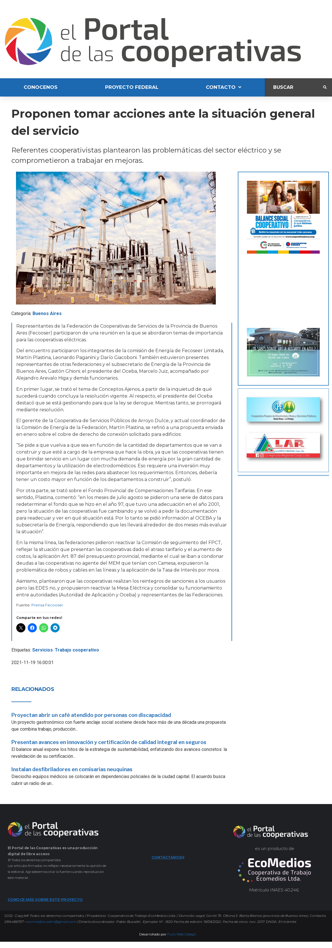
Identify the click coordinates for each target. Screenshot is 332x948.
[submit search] (325, 87)
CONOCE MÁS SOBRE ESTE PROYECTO (45, 899)
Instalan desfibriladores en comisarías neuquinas (71, 769)
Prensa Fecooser (47, 605)
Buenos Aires (47, 313)
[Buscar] (294, 87)
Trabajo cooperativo (77, 650)
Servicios (42, 650)
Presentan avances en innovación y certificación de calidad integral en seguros (108, 742)
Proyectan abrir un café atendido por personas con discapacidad (91, 715)
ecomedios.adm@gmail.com (51, 921)
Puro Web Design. (182, 934)
